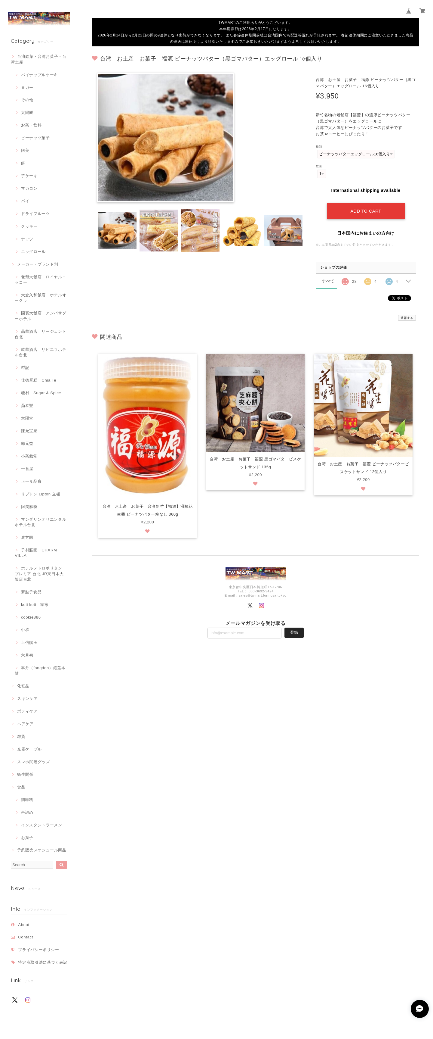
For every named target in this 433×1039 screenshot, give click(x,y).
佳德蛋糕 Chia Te (38, 380)
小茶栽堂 (29, 456)
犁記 (25, 367)
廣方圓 (27, 537)
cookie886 (31, 617)
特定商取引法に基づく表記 (42, 962)
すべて (328, 281)
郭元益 (27, 443)
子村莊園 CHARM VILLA (36, 553)
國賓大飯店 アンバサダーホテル (40, 316)
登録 (294, 632)
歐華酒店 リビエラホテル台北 (40, 352)
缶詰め (27, 812)
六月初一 (29, 655)
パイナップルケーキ (39, 75)
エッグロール (33, 251)
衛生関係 (25, 774)
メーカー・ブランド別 (37, 264)
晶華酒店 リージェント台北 (40, 334)
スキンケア (27, 698)
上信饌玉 (29, 642)
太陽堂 (27, 418)
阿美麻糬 (29, 506)
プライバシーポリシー (38, 949)
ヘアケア (25, 724)
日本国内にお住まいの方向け (366, 233)
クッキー (29, 226)
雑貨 (21, 736)
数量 (319, 166)
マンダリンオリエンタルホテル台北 (40, 522)
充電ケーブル (29, 749)
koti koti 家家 (34, 604)
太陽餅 (27, 112)
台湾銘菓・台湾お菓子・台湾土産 (38, 59)
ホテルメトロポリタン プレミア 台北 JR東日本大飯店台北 (39, 574)
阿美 (25, 150)
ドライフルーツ (35, 213)
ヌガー (27, 87)
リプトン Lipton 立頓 (40, 494)
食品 (21, 787)
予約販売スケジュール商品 (41, 850)
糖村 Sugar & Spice (41, 393)
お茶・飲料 (31, 125)
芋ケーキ (29, 175)
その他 (27, 100)
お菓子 (27, 837)
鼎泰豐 (27, 405)
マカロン (29, 188)
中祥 (25, 630)
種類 (319, 146)
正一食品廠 (31, 481)
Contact (25, 937)
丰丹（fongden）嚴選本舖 (40, 671)
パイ (25, 201)
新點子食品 (31, 592)
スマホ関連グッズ (33, 762)
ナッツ (27, 239)
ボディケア (27, 711)
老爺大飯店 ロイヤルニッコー (40, 280)
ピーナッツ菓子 (35, 138)
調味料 (27, 799)
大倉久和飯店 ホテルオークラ (40, 298)
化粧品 (23, 686)
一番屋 (27, 468)
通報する (407, 318)
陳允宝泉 (29, 431)
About (23, 924)
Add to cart (365, 211)
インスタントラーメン (41, 825)
